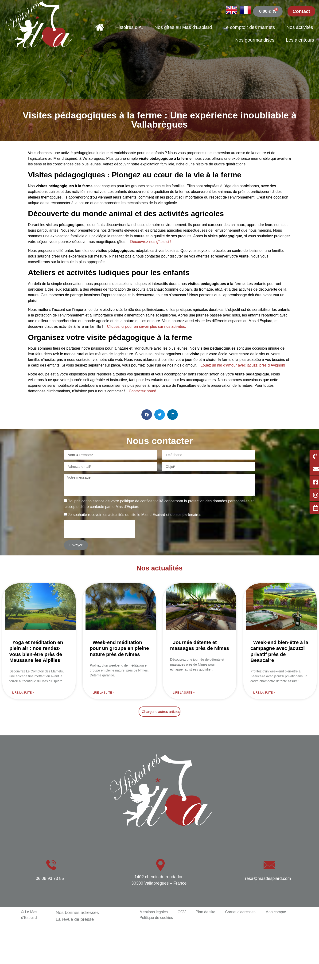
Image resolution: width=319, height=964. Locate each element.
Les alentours (300, 40)
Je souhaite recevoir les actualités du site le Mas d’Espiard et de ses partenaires (134, 515)
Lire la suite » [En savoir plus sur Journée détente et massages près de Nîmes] (184, 692)
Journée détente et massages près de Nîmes (199, 645)
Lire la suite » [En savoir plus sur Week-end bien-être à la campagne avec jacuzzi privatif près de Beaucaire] (264, 692)
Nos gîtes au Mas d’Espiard (183, 27)
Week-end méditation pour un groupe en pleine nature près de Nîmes (119, 648)
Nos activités (299, 27)
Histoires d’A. (129, 27)
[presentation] (99, 529)
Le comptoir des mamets (249, 27)
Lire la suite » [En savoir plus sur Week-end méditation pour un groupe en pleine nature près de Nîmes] (103, 692)
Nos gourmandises (254, 40)
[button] (146, 414)
